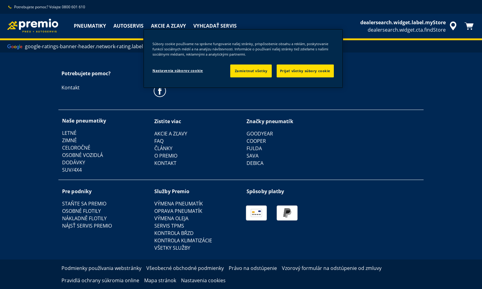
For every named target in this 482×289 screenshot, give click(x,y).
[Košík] (469, 26)
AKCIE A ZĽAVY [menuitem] (168, 25)
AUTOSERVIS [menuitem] (128, 25)
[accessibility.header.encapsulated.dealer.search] (409, 26)
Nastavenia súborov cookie (177, 70)
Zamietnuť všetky (251, 70)
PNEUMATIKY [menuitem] (90, 25)
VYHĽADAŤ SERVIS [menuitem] (215, 25)
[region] (243, 58)
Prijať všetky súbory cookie (305, 70)
